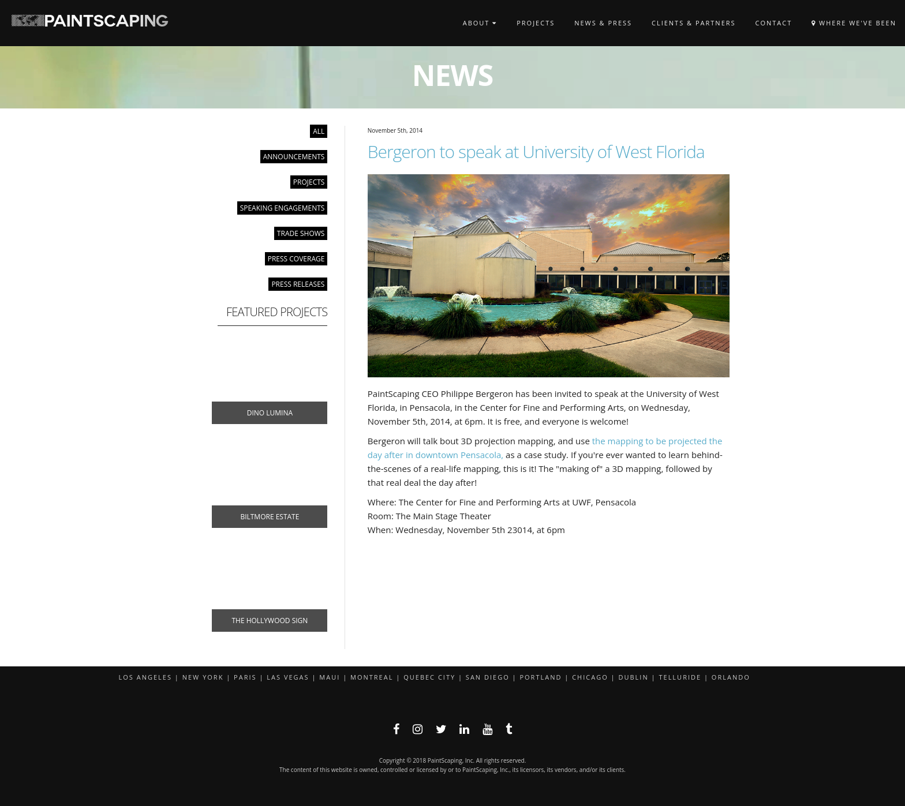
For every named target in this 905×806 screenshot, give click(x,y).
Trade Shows (301, 233)
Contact (773, 22)
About (480, 22)
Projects (536, 22)
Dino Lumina (270, 413)
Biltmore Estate (269, 517)
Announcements (294, 157)
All (318, 131)
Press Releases (297, 284)
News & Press (603, 22)
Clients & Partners (694, 22)
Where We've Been (853, 22)
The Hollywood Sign (269, 620)
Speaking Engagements (282, 208)
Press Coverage (296, 259)
